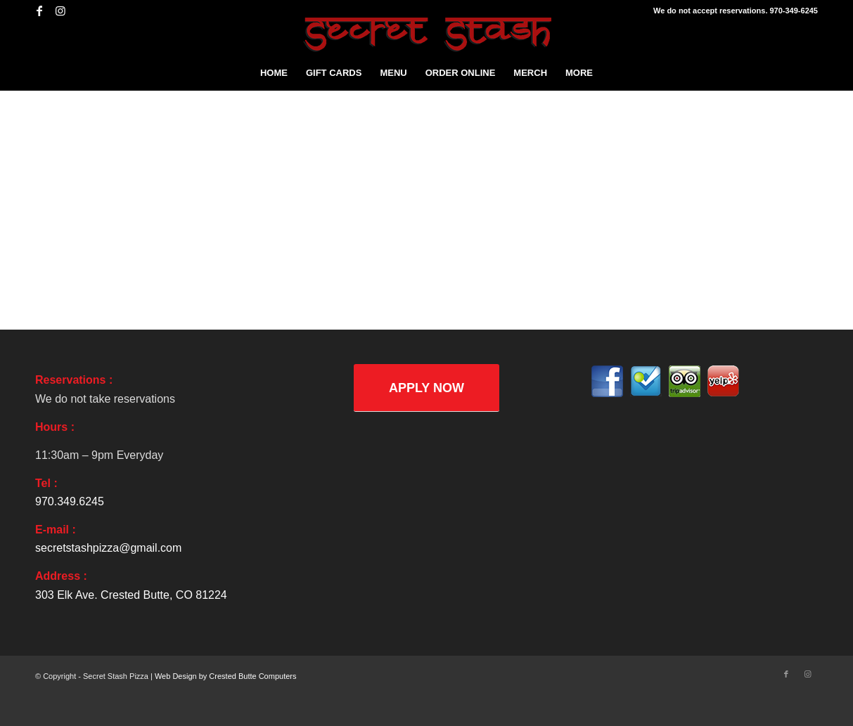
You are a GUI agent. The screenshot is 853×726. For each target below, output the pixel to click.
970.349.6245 (69, 501)
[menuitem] (274, 73)
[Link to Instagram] (60, 10)
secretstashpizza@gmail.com (108, 548)
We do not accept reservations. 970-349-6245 (735, 10)
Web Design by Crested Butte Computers (226, 676)
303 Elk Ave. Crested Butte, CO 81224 (131, 595)
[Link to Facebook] (39, 10)
